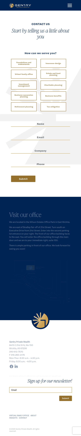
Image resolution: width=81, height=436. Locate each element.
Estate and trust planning (53, 74)
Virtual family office (24, 74)
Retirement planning (24, 106)
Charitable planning (53, 85)
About (33, 416)
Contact (23, 419)
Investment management (24, 85)
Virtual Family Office (19, 416)
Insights (13, 419)
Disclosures (65, 427)
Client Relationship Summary (56, 430)
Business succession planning (24, 96)
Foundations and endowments (23, 63)
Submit (65, 398)
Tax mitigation (53, 106)
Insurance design (53, 63)
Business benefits (53, 96)
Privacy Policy (53, 427)
